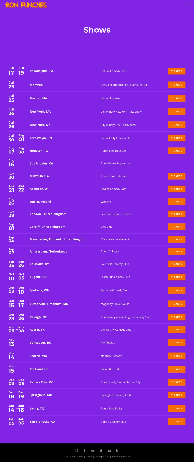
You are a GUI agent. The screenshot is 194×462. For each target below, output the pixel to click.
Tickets (176, 71)
